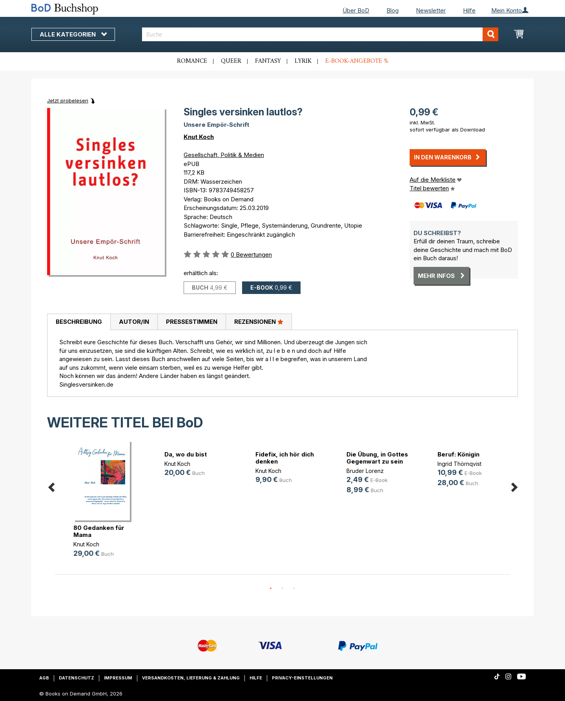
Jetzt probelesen (67, 100)
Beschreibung (79, 321)
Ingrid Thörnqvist (459, 463)
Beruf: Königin (458, 454)
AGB (44, 678)
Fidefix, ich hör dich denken (284, 458)
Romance (192, 61)
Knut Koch (199, 137)
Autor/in (134, 321)
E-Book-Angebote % (356, 61)
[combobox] (320, 34)
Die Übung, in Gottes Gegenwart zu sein (377, 458)
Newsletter (431, 10)
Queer (231, 61)
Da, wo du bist (185, 454)
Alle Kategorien (73, 34)
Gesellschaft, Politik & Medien (224, 155)
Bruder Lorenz (365, 470)
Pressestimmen (191, 321)
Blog (392, 10)
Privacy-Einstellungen (302, 678)
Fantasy (268, 61)
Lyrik (303, 61)
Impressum (118, 678)
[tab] (78, 322)
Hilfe (469, 10)
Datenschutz (76, 678)
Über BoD (356, 10)
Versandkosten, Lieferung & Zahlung (191, 678)
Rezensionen (258, 321)
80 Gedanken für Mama (98, 531)
